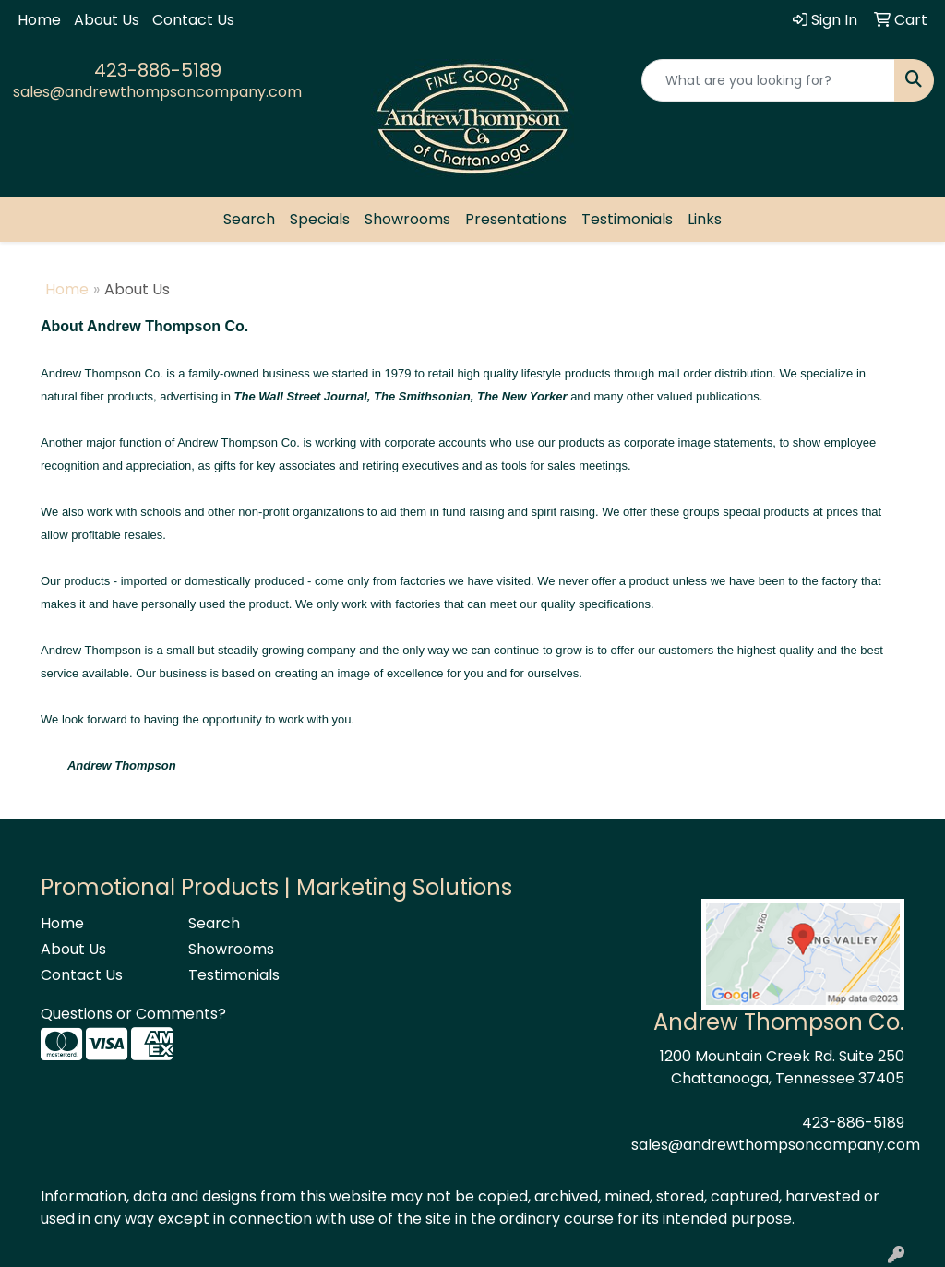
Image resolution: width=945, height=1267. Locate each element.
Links (705, 219)
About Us (106, 19)
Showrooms (407, 219)
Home (39, 19)
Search (249, 219)
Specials (320, 219)
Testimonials (627, 219)
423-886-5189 (157, 70)
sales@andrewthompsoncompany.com (157, 91)
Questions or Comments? (133, 1013)
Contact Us (193, 19)
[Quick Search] (768, 80)
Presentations (516, 219)
